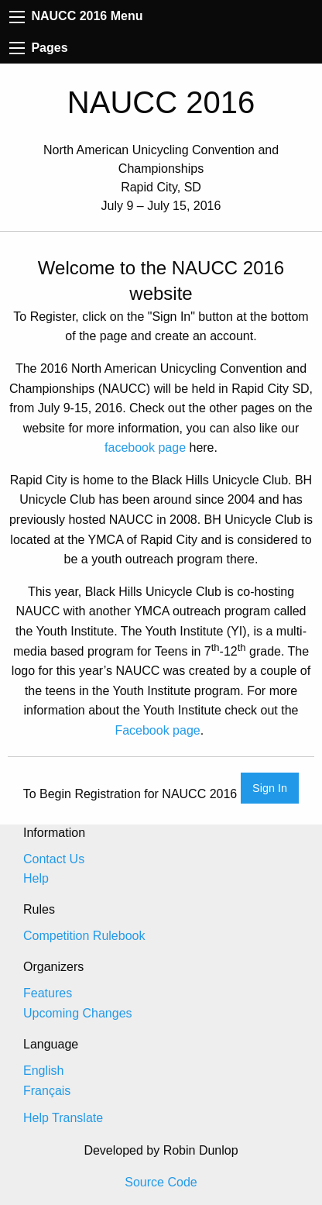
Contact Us (53, 859)
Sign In (269, 788)
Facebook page (157, 730)
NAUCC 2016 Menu (75, 15)
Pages (38, 47)
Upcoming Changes (77, 1013)
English (43, 1070)
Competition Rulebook (84, 935)
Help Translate (63, 1117)
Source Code (161, 1182)
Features (47, 993)
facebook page (145, 447)
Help (36, 878)
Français (46, 1090)
